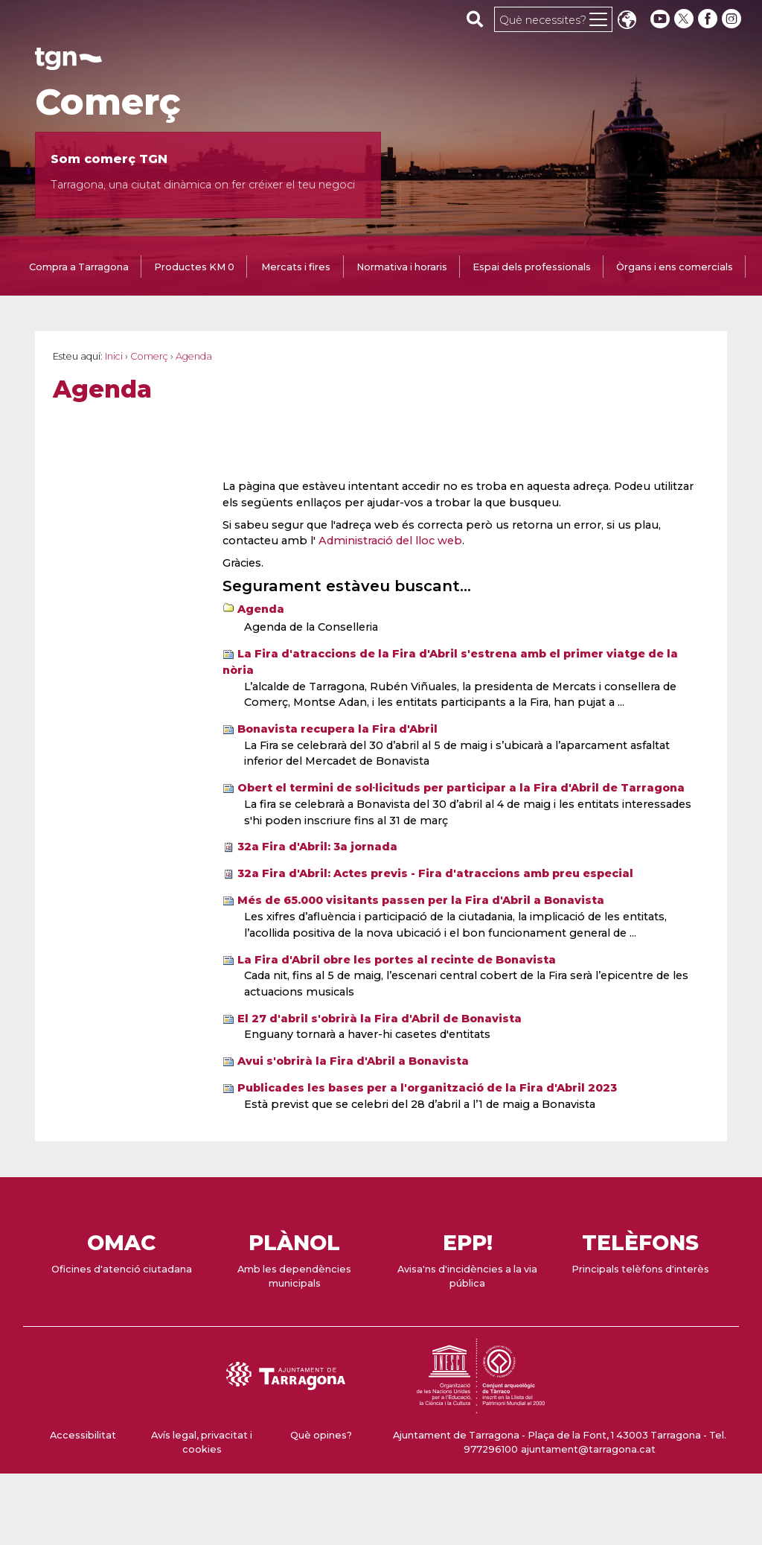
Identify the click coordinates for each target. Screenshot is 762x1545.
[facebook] (709, 19)
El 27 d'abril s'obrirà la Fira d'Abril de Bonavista (379, 1018)
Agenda (260, 609)
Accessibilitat (83, 1435)
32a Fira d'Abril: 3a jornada (317, 846)
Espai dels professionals (532, 267)
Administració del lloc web (390, 540)
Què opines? (321, 1435)
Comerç (108, 102)
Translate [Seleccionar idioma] (626, 21)
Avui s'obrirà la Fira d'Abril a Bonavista (353, 1061)
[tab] (78, 268)
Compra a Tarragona (79, 267)
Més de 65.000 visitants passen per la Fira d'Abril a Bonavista (420, 900)
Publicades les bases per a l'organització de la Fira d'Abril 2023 (427, 1088)
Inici (114, 356)
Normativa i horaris (401, 267)
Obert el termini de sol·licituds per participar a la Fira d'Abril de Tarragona (461, 787)
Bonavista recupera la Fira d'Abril (337, 729)
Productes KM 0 (194, 267)
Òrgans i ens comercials (674, 267)
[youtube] (660, 19)
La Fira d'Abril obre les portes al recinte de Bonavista (396, 959)
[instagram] (733, 19)
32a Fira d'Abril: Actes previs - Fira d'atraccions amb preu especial (435, 873)
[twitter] (685, 19)
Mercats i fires (295, 267)
